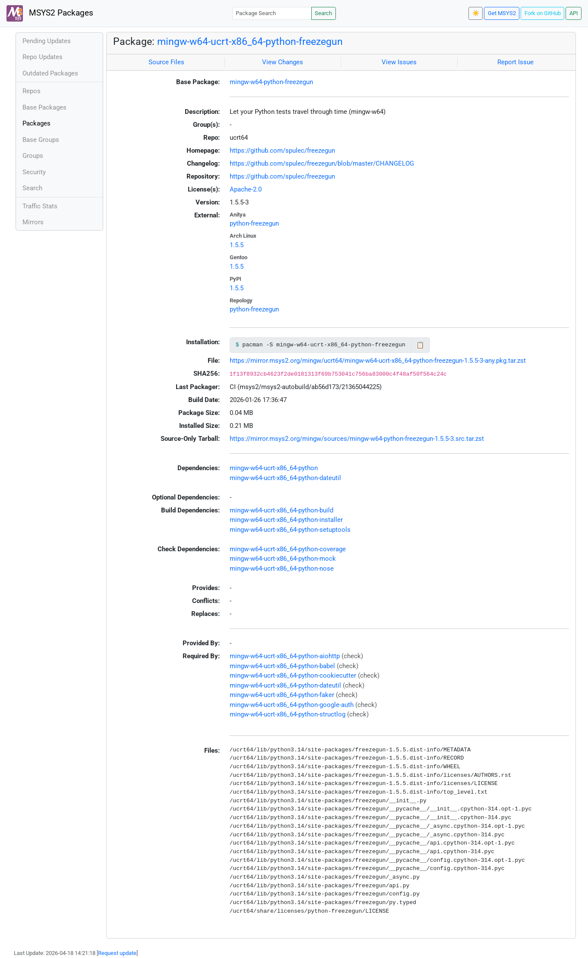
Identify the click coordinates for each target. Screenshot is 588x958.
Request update (117, 953)
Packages (36, 123)
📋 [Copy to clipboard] (420, 345)
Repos (31, 91)
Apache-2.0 (246, 189)
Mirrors (33, 222)
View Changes (282, 62)
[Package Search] (272, 13)
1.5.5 (236, 245)
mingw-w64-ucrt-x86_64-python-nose (282, 568)
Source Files (166, 62)
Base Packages (44, 107)
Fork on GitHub (543, 13)
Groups (32, 156)
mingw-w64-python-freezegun (271, 82)
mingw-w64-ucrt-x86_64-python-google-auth (292, 705)
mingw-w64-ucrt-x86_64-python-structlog (287, 714)
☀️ (475, 13)
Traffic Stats (39, 206)
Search (323, 13)
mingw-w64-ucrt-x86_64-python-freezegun (250, 41)
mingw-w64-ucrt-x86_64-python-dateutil (285, 478)
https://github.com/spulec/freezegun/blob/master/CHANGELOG (322, 163)
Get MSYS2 (502, 13)
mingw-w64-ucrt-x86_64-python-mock (283, 558)
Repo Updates (42, 57)
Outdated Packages (50, 73)
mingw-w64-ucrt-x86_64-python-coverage (288, 549)
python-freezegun (254, 223)
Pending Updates (46, 41)
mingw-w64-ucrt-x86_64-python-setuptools (290, 530)
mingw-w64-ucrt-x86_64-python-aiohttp (285, 656)
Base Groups (40, 140)
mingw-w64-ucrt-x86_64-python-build (281, 510)
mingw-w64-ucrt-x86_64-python (274, 468)
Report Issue (515, 62)
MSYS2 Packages (49, 13)
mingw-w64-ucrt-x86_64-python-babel (282, 666)
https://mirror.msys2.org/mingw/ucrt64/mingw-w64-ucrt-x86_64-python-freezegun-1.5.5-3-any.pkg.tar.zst (378, 360)
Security (34, 172)
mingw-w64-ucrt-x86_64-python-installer (286, 520)
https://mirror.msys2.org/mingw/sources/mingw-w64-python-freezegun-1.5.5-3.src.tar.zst (357, 439)
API (573, 13)
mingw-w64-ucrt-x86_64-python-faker (282, 695)
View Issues (399, 62)
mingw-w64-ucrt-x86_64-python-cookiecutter (293, 675)
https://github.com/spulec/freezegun (282, 150)
